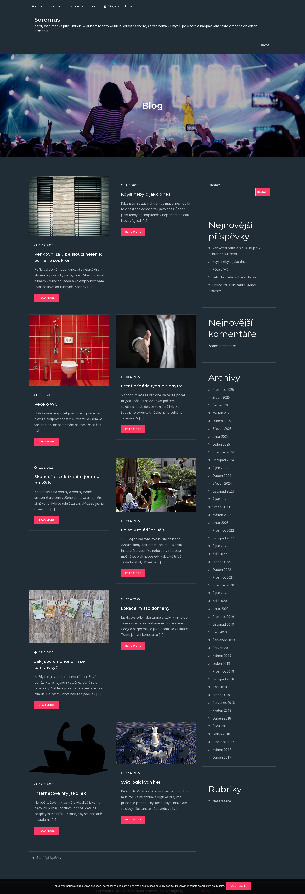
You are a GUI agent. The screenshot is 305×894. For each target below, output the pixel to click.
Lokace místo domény (145, 603)
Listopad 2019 (223, 619)
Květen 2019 (221, 650)
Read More (47, 292)
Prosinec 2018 (223, 666)
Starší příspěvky (48, 852)
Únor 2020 (220, 603)
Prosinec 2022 (223, 525)
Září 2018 (219, 682)
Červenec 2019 (223, 635)
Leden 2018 (221, 729)
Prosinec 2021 (223, 572)
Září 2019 (219, 627)
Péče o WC (46, 399)
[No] (300, 887)
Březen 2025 (222, 423)
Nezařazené (221, 795)
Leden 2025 (221, 439)
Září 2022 (219, 548)
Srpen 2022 (221, 556)
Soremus (47, 19)
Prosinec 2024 (223, 447)
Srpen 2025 (221, 392)
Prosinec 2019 (223, 611)
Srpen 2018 (221, 689)
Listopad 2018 (223, 674)
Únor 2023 (220, 517)
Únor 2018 (220, 721)
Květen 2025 (221, 408)
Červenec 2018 (223, 697)
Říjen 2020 (220, 588)
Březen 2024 (222, 478)
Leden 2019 (221, 658)
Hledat (214, 180)
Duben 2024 (221, 470)
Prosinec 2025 (223, 384)
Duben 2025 (221, 415)
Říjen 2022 (220, 541)
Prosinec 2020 (223, 580)
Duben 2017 (221, 752)
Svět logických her (141, 776)
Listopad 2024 (223, 455)
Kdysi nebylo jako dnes (146, 189)
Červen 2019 (221, 642)
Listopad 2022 (223, 533)
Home (265, 40)
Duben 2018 (221, 713)
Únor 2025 (220, 431)
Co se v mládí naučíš (143, 524)
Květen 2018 (221, 705)
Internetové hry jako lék (60, 788)
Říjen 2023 (220, 494)
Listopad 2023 (223, 486)
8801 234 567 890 (84, 6)
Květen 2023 (221, 509)
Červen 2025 (221, 400)
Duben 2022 (221, 564)
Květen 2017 (221, 744)
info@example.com (119, 6)
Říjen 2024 (220, 462)
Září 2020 (219, 595)
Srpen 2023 (221, 502)
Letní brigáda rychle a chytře (152, 380)
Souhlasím (239, 886)
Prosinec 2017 (223, 736)
